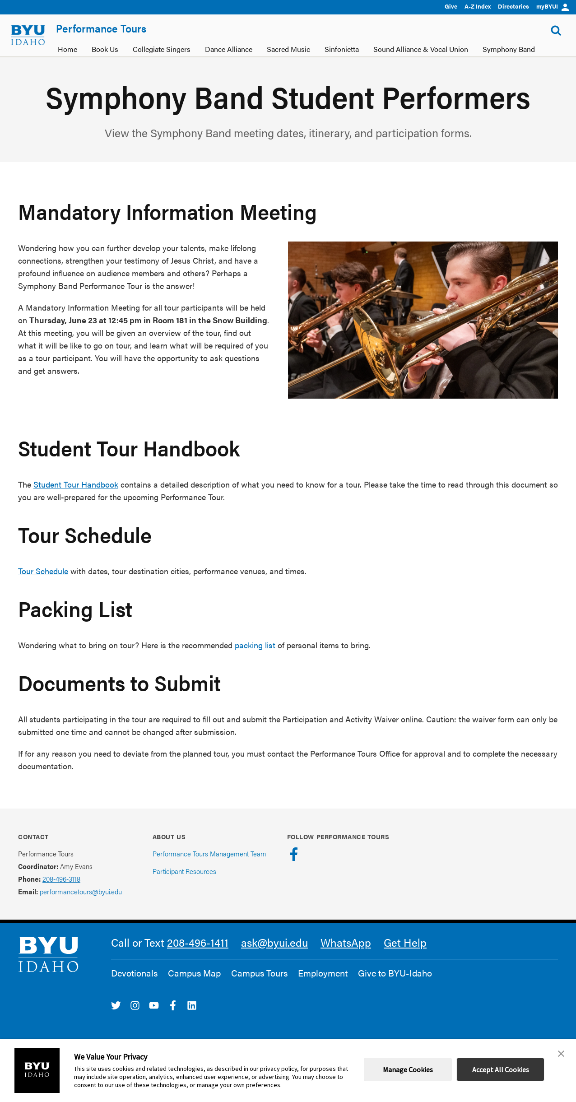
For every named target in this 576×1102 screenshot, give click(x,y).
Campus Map (194, 972)
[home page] (28, 35)
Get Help (405, 942)
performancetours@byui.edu (81, 891)
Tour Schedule (43, 571)
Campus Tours (259, 972)
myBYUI (552, 6)
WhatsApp (346, 942)
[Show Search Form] (556, 31)
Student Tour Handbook (75, 484)
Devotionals (134, 972)
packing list (255, 645)
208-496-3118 (61, 879)
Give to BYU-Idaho (395, 972)
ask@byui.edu (274, 942)
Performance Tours (101, 28)
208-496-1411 (197, 942)
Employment (323, 972)
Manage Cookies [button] (408, 1069)
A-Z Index (478, 6)
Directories (513, 6)
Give (451, 6)
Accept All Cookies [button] (500, 1069)
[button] (561, 1054)
